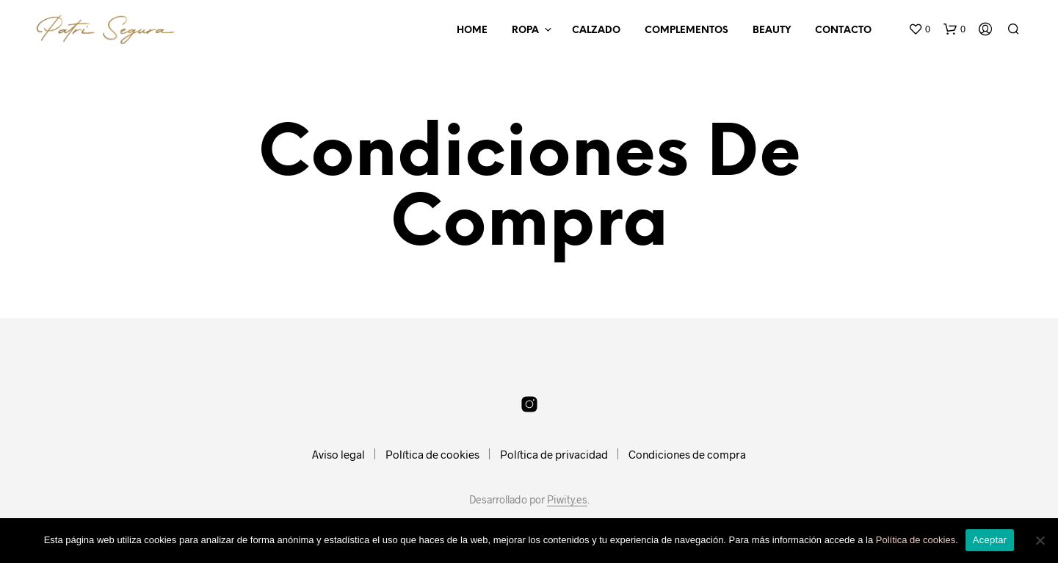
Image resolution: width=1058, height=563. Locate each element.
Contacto (843, 30)
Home (472, 30)
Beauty (772, 30)
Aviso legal (338, 454)
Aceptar (990, 539)
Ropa (525, 30)
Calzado (596, 30)
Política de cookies (432, 454)
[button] (919, 29)
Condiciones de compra (687, 454)
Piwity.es (567, 500)
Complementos (686, 30)
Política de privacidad (554, 454)
